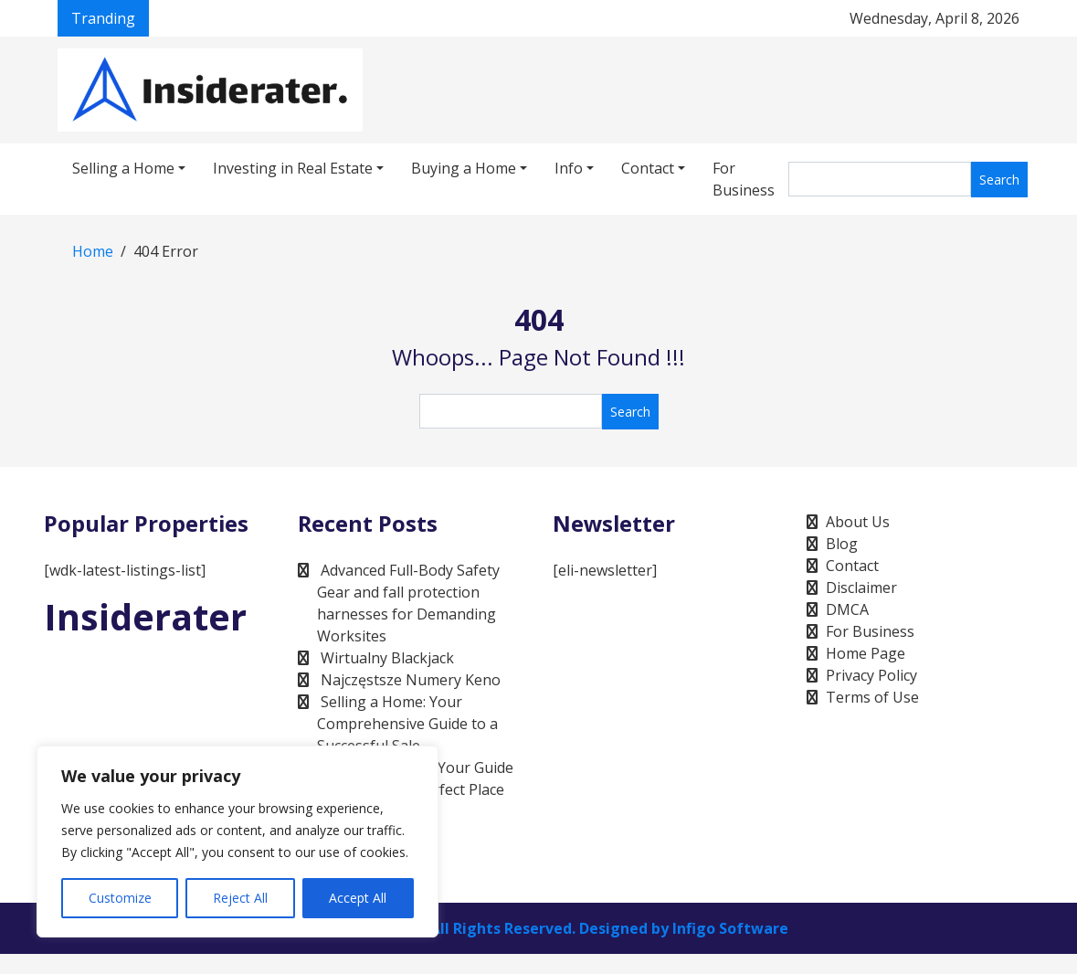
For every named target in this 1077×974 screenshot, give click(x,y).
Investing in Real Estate (293, 168)
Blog (842, 544)
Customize (120, 897)
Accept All (357, 897)
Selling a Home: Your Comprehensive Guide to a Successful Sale (407, 724)
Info (568, 168)
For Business (744, 179)
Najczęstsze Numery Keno (411, 680)
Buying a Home (463, 168)
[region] (237, 841)
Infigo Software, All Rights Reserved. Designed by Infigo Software (547, 928)
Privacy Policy (871, 675)
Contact (647, 168)
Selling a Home (123, 168)
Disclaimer (861, 587)
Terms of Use (872, 697)
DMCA (847, 609)
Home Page (865, 653)
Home (92, 251)
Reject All (240, 897)
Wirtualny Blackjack (387, 658)
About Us (858, 522)
